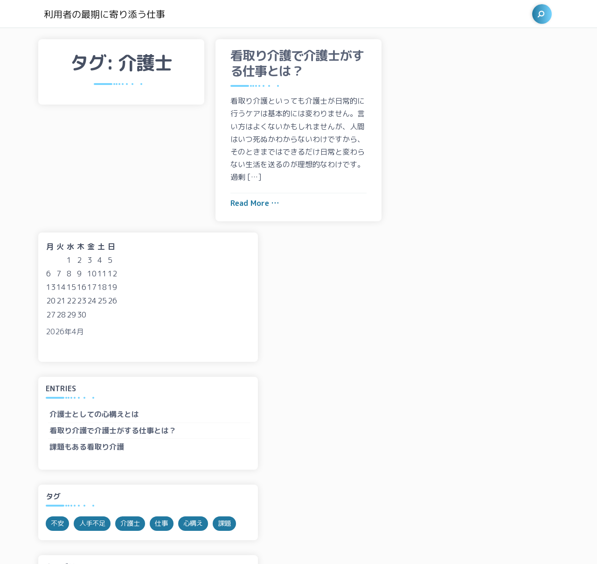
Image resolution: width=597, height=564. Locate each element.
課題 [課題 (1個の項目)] (446, 348)
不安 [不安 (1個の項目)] (411, 330)
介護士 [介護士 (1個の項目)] (484, 330)
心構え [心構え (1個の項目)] (415, 348)
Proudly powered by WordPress (102, 546)
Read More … (254, 203)
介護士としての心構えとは (448, 221)
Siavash (212, 546)
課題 (411, 449)
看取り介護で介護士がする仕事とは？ (467, 238)
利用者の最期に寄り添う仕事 (104, 14)
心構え (415, 434)
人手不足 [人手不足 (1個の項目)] (447, 330)
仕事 (411, 417)
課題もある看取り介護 (441, 253)
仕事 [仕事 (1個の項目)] (515, 330)
